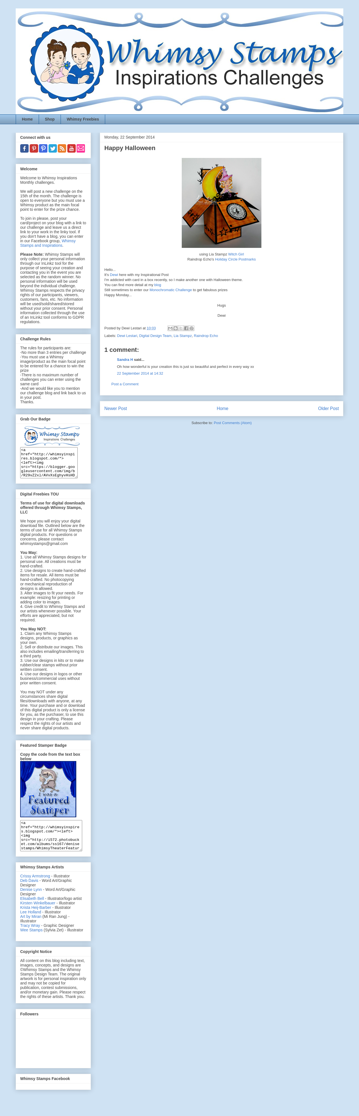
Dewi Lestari (127, 336)
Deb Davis (29, 892)
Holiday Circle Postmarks (235, 259)
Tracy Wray (30, 937)
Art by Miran (30, 928)
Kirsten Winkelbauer (37, 915)
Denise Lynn (31, 901)
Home (27, 119)
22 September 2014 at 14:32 (140, 373)
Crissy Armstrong (35, 888)
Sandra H (125, 359)
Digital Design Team (155, 336)
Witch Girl (236, 254)
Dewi (114, 275)
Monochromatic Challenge (171, 290)
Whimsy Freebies (83, 119)
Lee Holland (30, 924)
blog (157, 285)
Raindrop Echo (206, 336)
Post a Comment (125, 384)
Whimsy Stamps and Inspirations (48, 243)
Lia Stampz (183, 336)
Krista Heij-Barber (36, 919)
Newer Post (115, 408)
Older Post (328, 408)
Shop (50, 119)
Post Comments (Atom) (233, 423)
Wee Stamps (31, 942)
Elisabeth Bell (32, 910)
